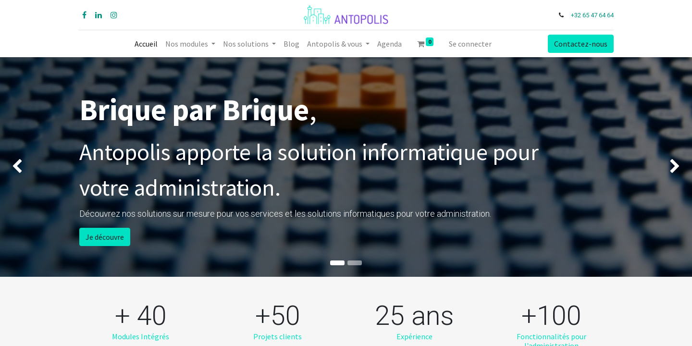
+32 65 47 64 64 (591, 15)
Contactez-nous (579, 44)
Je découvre (105, 237)
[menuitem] (146, 43)
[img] (27, 166)
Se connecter (470, 44)
